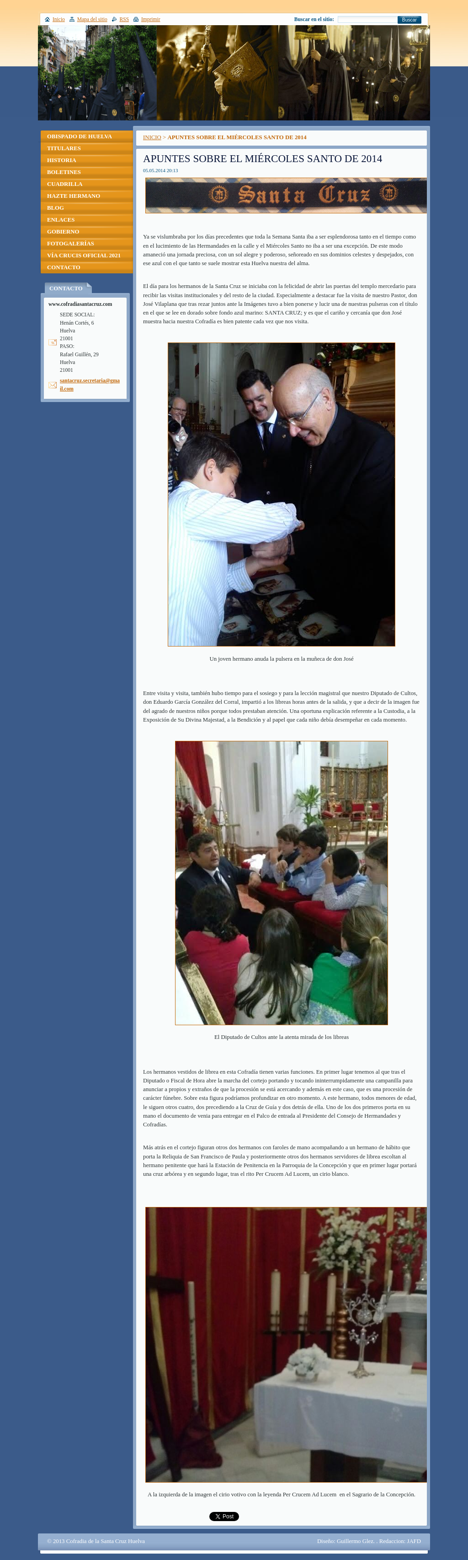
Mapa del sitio (92, 19)
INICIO (152, 137)
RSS (124, 19)
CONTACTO (63, 267)
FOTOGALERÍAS (70, 243)
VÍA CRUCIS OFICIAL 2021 (84, 255)
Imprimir (150, 19)
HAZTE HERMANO (73, 196)
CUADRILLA (65, 184)
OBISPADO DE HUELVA (79, 136)
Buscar (409, 19)
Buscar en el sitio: (314, 19)
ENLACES (60, 220)
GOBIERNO (63, 231)
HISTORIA (61, 160)
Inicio (59, 19)
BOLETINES (64, 172)
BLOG (55, 208)
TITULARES (64, 148)
